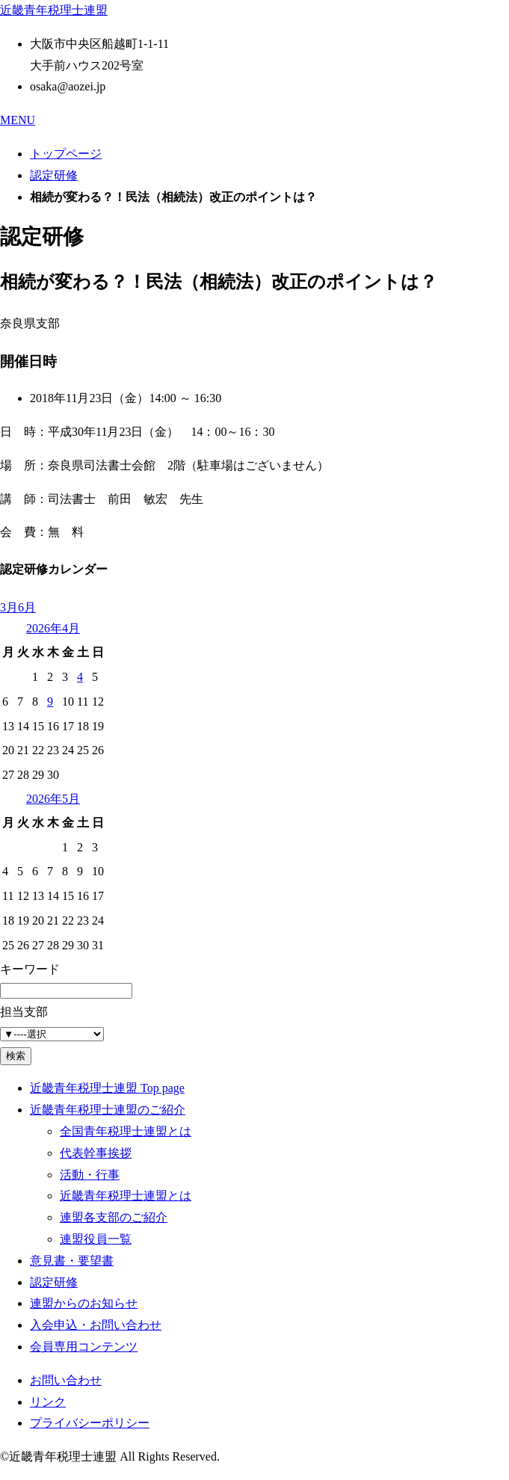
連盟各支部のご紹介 (113, 1217)
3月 (9, 607)
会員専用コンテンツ (84, 1346)
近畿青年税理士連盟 (54, 10)
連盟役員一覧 (96, 1239)
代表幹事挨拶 (96, 1153)
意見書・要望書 (72, 1260)
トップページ (66, 153)
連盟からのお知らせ (84, 1303)
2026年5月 (53, 798)
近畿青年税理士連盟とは (125, 1195)
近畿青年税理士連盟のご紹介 (107, 1109)
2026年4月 (53, 628)
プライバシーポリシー (89, 1422)
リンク (48, 1402)
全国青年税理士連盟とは (125, 1131)
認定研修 (54, 175)
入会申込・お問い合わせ (95, 1325)
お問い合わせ (66, 1380)
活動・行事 (90, 1174)
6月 (27, 607)
